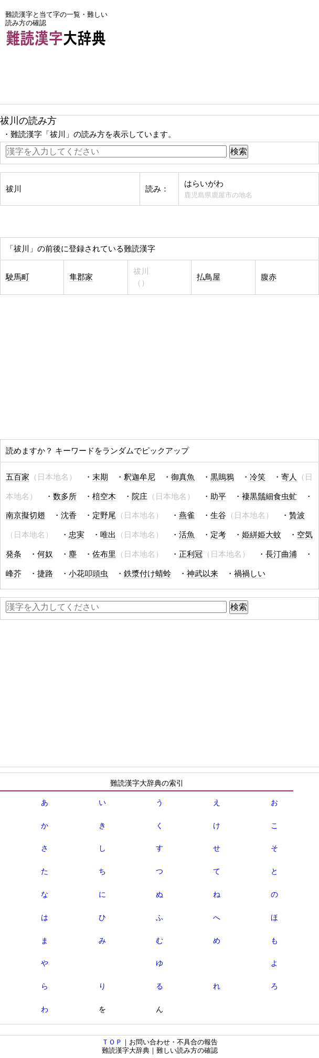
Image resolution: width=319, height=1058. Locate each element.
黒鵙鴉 (222, 477)
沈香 (69, 515)
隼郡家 (81, 277)
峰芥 (14, 573)
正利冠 (191, 554)
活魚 (187, 535)
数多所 (65, 496)
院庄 (139, 496)
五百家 (17, 477)
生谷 (218, 515)
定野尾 (104, 515)
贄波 (297, 515)
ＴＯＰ (112, 1042)
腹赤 (269, 277)
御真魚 (183, 477)
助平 (218, 496)
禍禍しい (249, 573)
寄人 (289, 477)
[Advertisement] (84, 77)
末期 (100, 477)
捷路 (45, 573)
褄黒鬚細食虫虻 (269, 496)
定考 (218, 535)
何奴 (45, 554)
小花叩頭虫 (88, 573)
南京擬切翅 (25, 515)
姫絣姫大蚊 (261, 535)
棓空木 (104, 496)
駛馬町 (17, 277)
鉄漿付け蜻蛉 (147, 573)
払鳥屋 (208, 277)
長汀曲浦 (281, 554)
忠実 (76, 535)
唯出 (108, 535)
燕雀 (187, 515)
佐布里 (104, 554)
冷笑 (257, 477)
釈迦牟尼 (139, 477)
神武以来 (202, 573)
